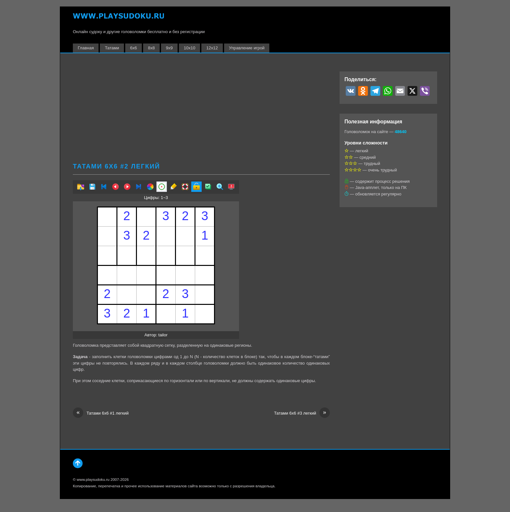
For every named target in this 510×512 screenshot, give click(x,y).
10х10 (189, 47)
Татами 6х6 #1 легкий (101, 413)
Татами (112, 47)
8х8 (151, 47)
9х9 (169, 47)
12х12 (212, 47)
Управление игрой (247, 47)
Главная (86, 47)
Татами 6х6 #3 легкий (302, 413)
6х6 (133, 47)
